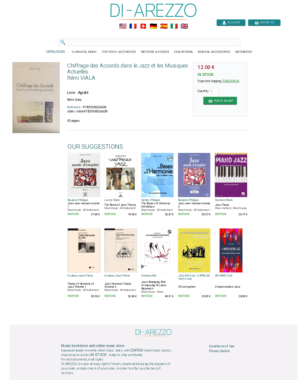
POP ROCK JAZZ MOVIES (119, 52)
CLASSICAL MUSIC (84, 52)
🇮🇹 (174, 26)
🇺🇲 (123, 26)
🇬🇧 (184, 26)
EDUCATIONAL (183, 52)
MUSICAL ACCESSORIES (214, 52)
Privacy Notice (219, 351)
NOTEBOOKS (243, 52)
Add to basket (220, 100)
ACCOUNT (231, 22)
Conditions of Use (221, 346)
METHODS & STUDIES (155, 52)
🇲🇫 (133, 26)
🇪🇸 (164, 26)
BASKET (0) (264, 22)
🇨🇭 (143, 26)
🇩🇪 (153, 26)
